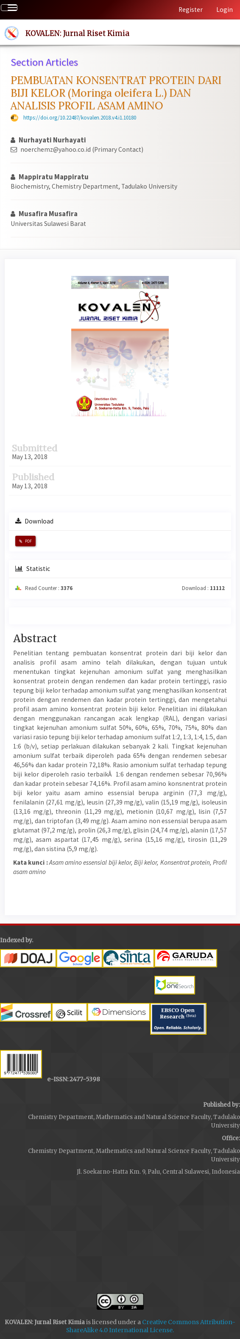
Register (191, 10)
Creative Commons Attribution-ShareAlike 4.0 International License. (150, 1326)
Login (224, 10)
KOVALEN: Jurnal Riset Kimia (77, 33)
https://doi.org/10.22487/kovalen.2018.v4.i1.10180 (79, 117)
